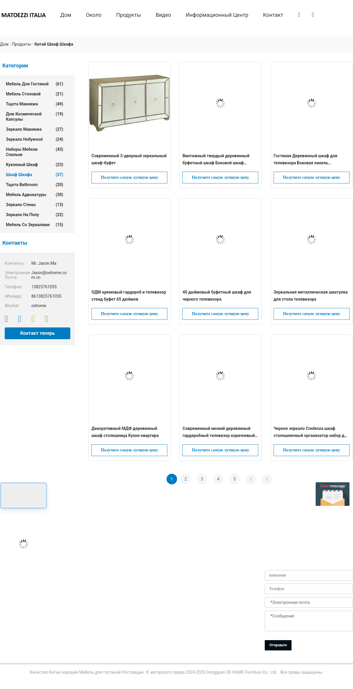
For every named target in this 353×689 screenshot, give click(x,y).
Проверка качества (151, 610)
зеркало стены (34, 204)
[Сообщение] (309, 621)
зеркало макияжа (34, 129)
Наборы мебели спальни (34, 152)
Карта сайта (144, 636)
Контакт (273, 14)
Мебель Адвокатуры (34, 194)
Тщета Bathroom (34, 184)
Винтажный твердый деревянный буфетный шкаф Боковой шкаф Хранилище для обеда (215, 159)
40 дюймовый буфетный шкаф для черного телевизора (216, 296)
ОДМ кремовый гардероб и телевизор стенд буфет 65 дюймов (128, 296)
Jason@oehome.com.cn (22, 578)
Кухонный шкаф (34, 164)
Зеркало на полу (34, 214)
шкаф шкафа (34, 174)
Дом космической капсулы (34, 116)
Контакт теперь (37, 333)
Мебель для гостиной (34, 84)
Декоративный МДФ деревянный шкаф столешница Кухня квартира (125, 432)
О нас (137, 565)
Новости (140, 623)
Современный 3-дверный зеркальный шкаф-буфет (128, 159)
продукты (128, 14)
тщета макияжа (34, 104)
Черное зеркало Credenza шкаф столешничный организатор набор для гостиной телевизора (311, 432)
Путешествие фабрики (145, 594)
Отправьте (278, 645)
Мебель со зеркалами (34, 224)
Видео (163, 14)
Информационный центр (217, 14)
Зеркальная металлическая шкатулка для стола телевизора (311, 296)
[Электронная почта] (309, 602)
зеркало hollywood (34, 139)
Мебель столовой (34, 94)
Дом (65, 14)
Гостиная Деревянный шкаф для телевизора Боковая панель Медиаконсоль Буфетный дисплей (307, 159)
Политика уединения (142, 652)
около (93, 14)
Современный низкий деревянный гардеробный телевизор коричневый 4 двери (220, 432)
